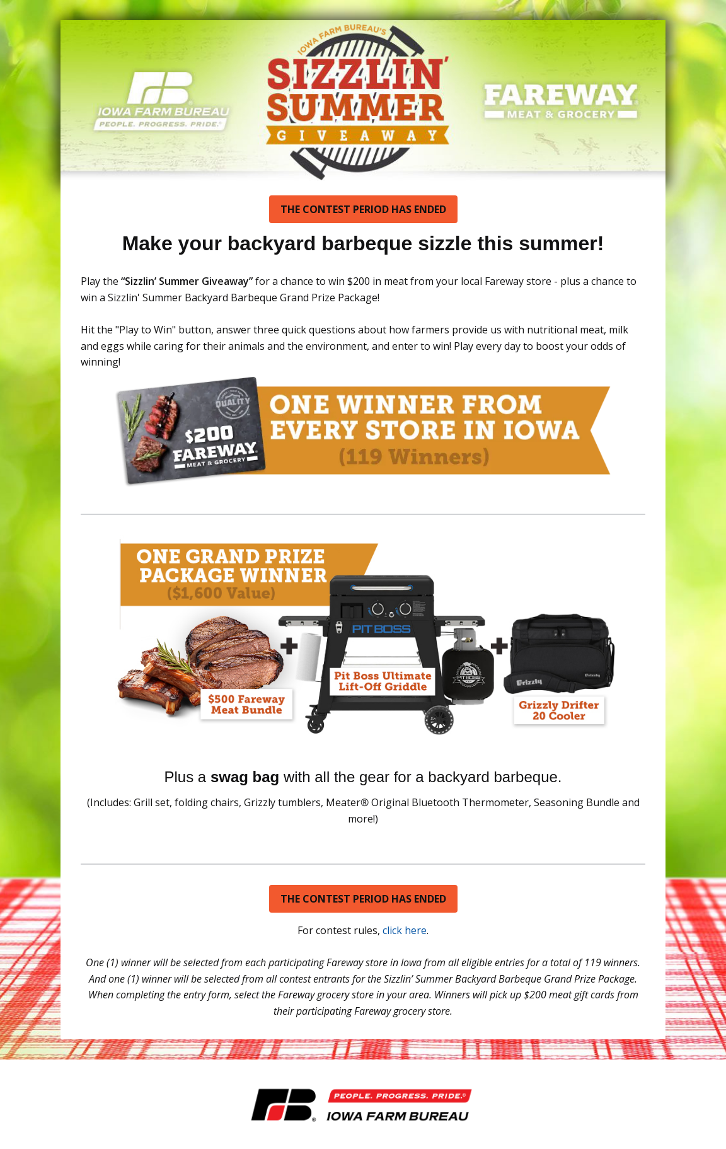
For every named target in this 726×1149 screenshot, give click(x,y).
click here (405, 930)
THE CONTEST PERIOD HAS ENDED (363, 209)
